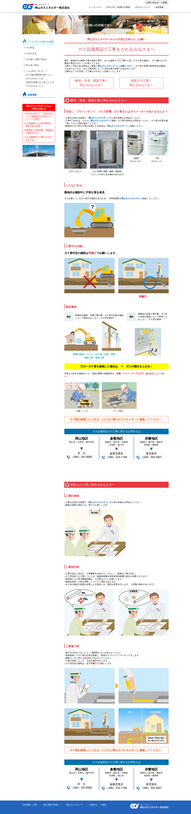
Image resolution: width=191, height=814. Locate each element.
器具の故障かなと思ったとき (40, 82)
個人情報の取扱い (51, 805)
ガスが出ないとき (35, 78)
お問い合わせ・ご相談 (156, 2)
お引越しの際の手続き (36, 59)
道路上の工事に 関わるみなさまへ (141, 83)
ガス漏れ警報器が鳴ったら (39, 75)
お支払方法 (31, 53)
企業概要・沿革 (29, 805)
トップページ (95, 7)
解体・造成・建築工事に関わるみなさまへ (91, 83)
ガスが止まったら (35, 86)
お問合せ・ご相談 (97, 805)
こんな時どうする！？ (36, 71)
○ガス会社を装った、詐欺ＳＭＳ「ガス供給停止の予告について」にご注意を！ (38, 116)
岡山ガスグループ (74, 805)
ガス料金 (30, 47)
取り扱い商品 (32, 65)
